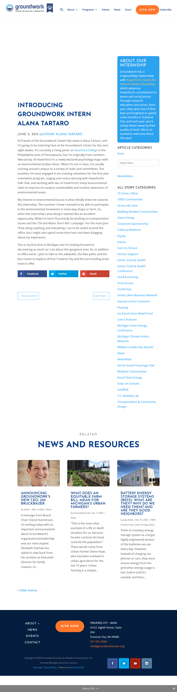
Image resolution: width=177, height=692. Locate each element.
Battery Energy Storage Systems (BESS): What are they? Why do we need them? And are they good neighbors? (138, 504)
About (70, 9)
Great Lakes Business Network (137, 295)
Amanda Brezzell (81, 512)
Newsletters (125, 176)
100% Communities (130, 199)
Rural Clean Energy (129, 377)
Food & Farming (127, 277)
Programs (88, 9)
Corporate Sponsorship (132, 224)
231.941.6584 (98, 641)
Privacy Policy (50, 667)
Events (106, 9)
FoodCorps (124, 289)
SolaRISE (123, 389)
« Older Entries (27, 590)
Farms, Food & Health (131, 260)
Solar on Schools (128, 383)
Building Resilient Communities (137, 212)
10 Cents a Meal (127, 193)
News (117, 9)
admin (27, 509)
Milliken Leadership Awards (135, 347)
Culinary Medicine (129, 230)
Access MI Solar (127, 205)
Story (77, 667)
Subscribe (165, 9)
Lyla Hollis (128, 519)
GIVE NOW (147, 10)
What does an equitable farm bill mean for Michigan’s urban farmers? (88, 500)
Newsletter (124, 359)
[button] (61, 12)
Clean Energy (125, 218)
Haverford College (85, 150)
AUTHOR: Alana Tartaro (61, 134)
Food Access (125, 283)
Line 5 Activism (127, 319)
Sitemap (37, 667)
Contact (32, 642)
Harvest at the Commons (133, 301)
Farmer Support (127, 254)
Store (128, 9)
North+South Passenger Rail (135, 365)
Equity (121, 236)
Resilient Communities (132, 371)
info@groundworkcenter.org (107, 646)
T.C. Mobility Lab (128, 396)
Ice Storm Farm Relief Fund (135, 313)
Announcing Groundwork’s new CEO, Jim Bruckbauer (35, 498)
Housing (122, 307)
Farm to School (127, 248)
